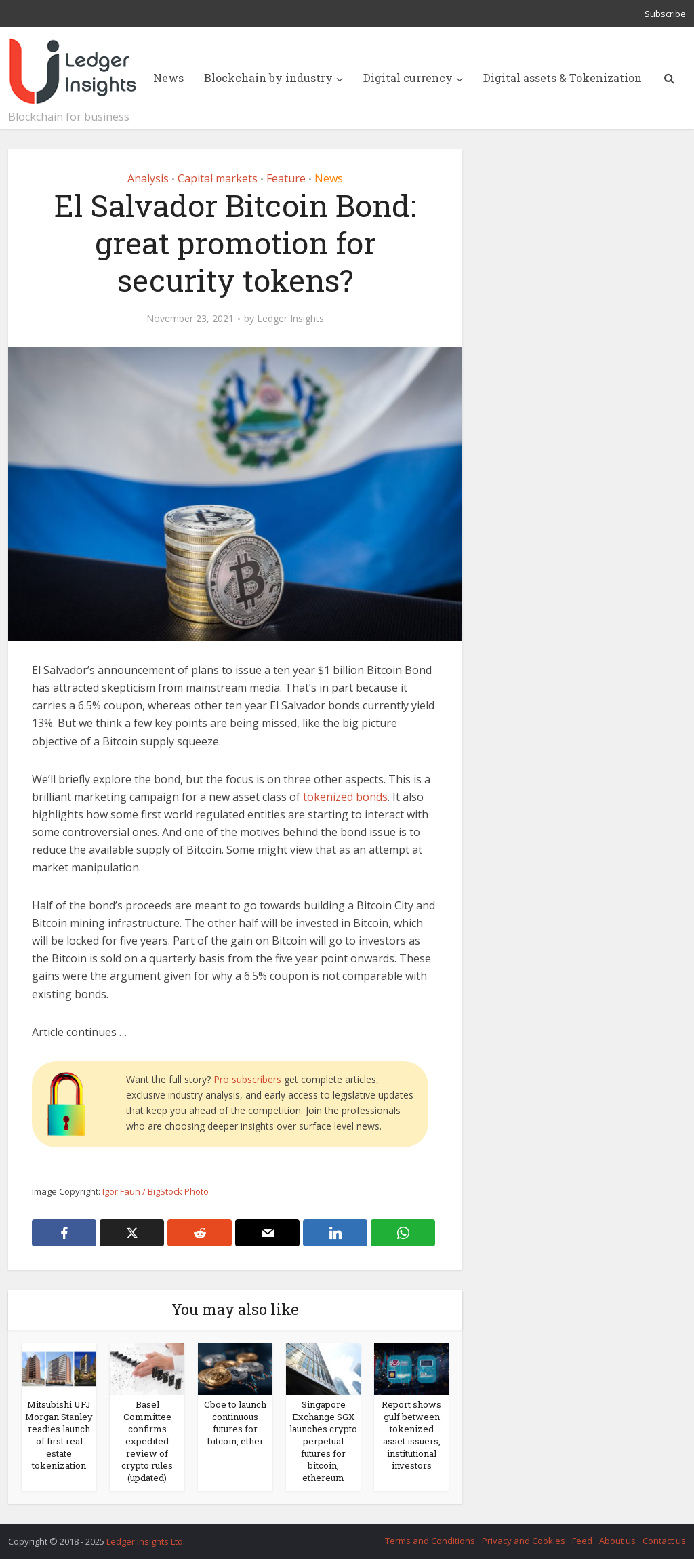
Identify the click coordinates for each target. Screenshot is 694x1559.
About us (617, 1541)
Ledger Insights (290, 319)
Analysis (148, 178)
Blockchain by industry (268, 78)
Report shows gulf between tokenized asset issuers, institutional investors (411, 1435)
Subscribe (665, 13)
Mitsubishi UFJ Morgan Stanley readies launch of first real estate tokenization (59, 1435)
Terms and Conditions (430, 1541)
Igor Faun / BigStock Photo (155, 1191)
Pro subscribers (247, 1079)
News (168, 78)
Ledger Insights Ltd (144, 1541)
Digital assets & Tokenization (562, 78)
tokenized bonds (345, 796)
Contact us (664, 1541)
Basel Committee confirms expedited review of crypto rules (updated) (147, 1441)
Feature (286, 178)
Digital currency (408, 78)
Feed (582, 1541)
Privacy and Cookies (523, 1541)
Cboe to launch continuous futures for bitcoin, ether (235, 1422)
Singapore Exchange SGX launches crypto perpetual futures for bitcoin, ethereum (323, 1441)
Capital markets (218, 178)
